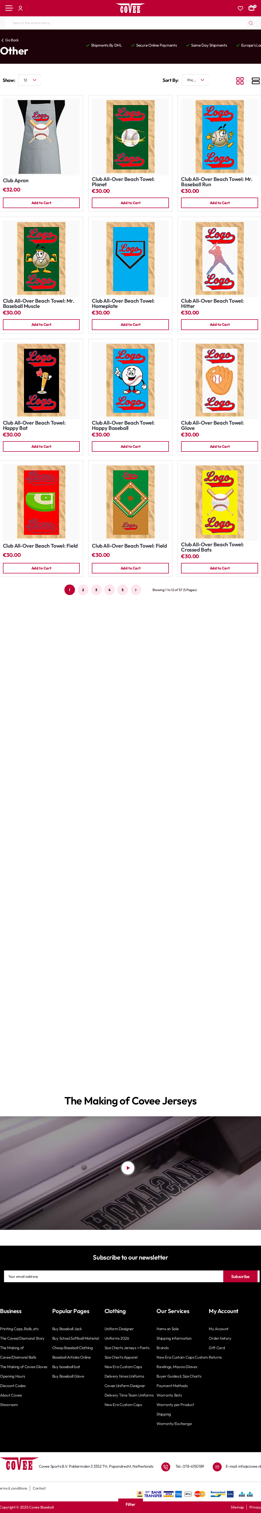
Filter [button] (130, 1504)
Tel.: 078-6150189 (189, 1466)
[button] (41, 203)
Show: (9, 80)
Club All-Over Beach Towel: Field (40, 547)
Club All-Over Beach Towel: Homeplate (123, 304)
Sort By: (171, 80)
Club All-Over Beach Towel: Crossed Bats (212, 548)
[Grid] (240, 81)
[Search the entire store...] (250, 23)
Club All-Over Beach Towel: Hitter (212, 304)
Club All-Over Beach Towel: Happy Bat (34, 426)
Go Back (12, 40)
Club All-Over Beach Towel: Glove (212, 426)
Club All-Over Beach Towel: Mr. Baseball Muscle (38, 304)
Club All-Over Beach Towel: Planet (123, 181)
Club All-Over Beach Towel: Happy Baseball (123, 426)
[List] (255, 81)
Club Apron (16, 180)
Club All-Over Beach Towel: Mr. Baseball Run (216, 181)
